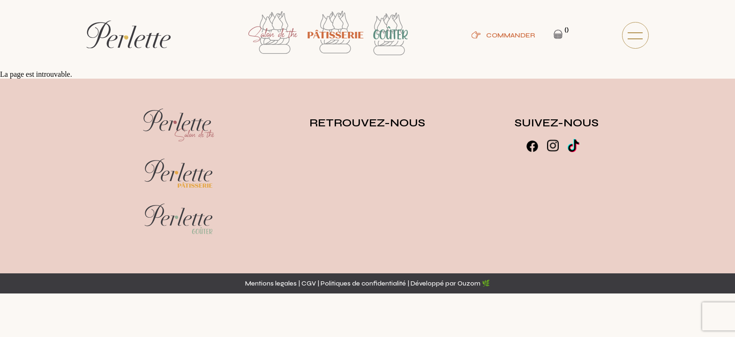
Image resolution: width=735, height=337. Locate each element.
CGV (308, 283)
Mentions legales (271, 283)
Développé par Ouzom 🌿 (450, 283)
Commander (510, 35)
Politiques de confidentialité (364, 283)
